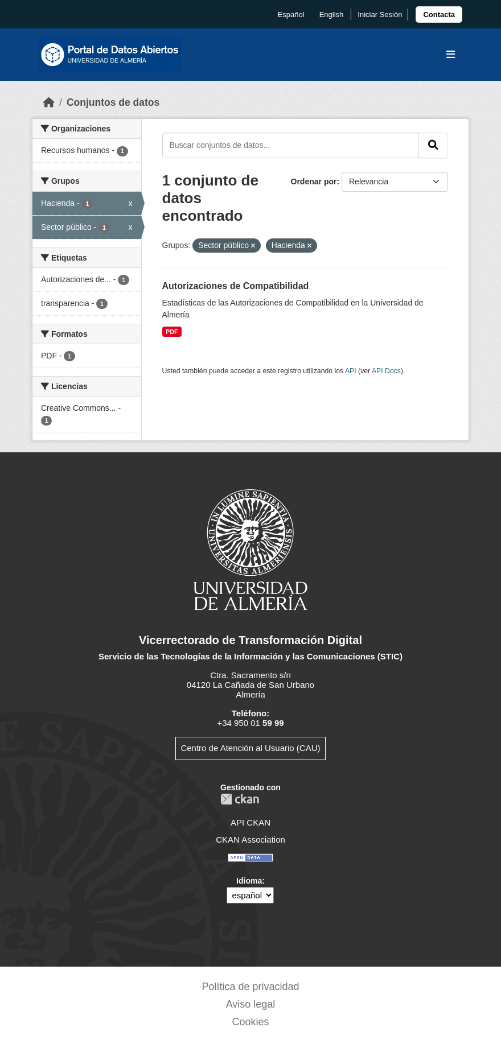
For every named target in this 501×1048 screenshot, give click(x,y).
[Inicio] (49, 102)
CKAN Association (250, 839)
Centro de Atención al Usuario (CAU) (250, 748)
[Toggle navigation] (450, 55)
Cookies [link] (250, 1022)
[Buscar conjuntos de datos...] (291, 145)
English (331, 14)
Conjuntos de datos (113, 102)
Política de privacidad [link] (250, 986)
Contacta (439, 14)
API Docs (386, 371)
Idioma (249, 880)
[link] (439, 14)
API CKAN (250, 822)
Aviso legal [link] (251, 1004)
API (350, 371)
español (291, 14)
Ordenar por (314, 181)
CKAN (239, 799)
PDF (172, 331)
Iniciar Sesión (380, 14)
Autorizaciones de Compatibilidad (235, 286)
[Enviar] (433, 145)
